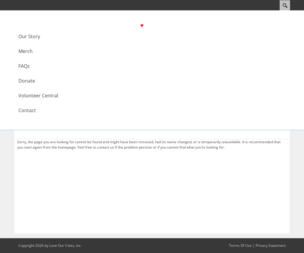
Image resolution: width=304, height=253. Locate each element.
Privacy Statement (271, 245)
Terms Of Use (240, 245)
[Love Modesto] (154, 25)
